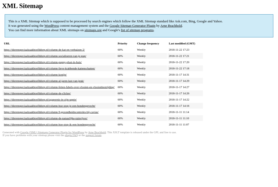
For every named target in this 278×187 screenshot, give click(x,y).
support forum (93, 135)
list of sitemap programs (137, 30)
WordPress (51, 26)
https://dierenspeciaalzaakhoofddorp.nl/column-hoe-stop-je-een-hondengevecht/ (49, 105)
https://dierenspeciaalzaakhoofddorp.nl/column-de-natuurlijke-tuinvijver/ (46, 118)
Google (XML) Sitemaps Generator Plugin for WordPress (52, 132)
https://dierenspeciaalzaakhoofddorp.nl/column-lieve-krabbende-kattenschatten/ (49, 68)
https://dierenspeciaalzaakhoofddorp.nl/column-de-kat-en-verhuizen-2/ (44, 49)
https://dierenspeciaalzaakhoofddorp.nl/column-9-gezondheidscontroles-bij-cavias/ (51, 111)
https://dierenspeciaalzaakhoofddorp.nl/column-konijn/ (35, 74)
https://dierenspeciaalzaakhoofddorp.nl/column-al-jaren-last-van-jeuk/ (44, 80)
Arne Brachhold (171, 26)
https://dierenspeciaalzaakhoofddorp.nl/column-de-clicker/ (37, 93)
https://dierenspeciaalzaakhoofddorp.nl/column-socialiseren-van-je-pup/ (45, 55)
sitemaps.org (93, 30)
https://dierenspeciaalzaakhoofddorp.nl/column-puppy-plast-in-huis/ (43, 62)
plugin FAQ (71, 135)
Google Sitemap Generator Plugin (133, 26)
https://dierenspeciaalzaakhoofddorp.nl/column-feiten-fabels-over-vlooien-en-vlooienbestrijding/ (59, 87)
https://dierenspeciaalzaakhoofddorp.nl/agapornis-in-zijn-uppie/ (40, 99)
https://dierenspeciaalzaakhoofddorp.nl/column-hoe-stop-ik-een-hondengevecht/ (50, 124)
